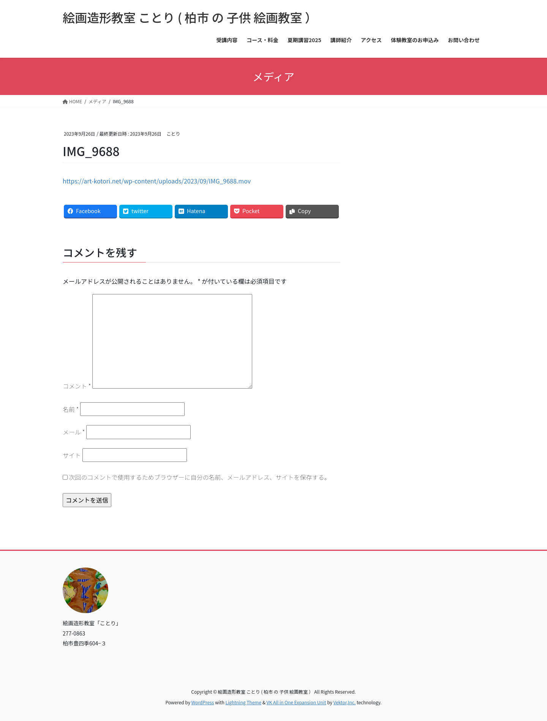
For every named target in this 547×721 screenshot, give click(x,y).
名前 (71, 409)
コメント (77, 386)
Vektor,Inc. (344, 702)
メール (74, 431)
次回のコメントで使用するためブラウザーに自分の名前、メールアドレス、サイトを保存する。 (199, 477)
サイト (72, 455)
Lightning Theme (243, 702)
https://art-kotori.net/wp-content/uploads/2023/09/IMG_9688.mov (157, 180)
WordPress (202, 702)
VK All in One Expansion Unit (296, 702)
